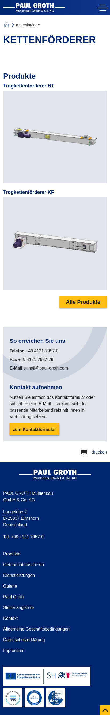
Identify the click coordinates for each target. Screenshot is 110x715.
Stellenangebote (18, 607)
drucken (99, 452)
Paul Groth (13, 597)
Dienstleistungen (19, 575)
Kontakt (10, 618)
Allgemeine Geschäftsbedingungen (36, 629)
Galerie (10, 586)
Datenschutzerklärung (24, 639)
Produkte (11, 554)
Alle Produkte (83, 302)
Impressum (13, 650)
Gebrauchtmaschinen (23, 564)
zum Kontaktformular (34, 429)
